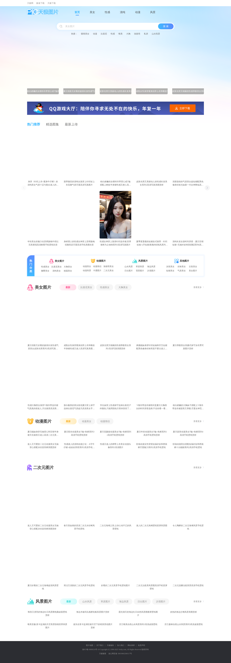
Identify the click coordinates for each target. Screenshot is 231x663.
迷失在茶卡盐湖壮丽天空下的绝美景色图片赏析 (92, 626)
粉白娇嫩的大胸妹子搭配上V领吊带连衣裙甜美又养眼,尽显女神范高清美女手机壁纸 (188, 407)
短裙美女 (170, 271)
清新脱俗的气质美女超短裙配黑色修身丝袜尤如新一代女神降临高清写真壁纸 (188, 184)
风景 (152, 12)
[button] (207, 187)
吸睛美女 (85, 34)
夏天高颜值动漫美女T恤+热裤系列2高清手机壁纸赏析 (115, 433)
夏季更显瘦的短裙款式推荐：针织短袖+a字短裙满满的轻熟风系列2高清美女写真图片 (151, 243)
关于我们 (99, 645)
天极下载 (51, 3)
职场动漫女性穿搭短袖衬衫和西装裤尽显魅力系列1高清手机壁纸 (151, 445)
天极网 (30, 3)
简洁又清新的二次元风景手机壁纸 (79, 585)
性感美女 (45, 267)
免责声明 (141, 645)
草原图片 (105, 601)
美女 (92, 12)
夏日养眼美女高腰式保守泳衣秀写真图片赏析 (188, 347)
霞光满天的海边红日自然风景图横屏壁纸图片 (138, 613)
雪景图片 (140, 271)
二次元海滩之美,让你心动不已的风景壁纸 (115, 527)
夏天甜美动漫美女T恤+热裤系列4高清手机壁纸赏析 (188, 433)
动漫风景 (87, 270)
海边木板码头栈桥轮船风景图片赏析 (92, 612)
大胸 (128, 34)
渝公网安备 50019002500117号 (120, 654)
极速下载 (40, 3)
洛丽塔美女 (108, 266)
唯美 (120, 34)
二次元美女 (108, 270)
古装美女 (193, 266)
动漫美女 (87, 266)
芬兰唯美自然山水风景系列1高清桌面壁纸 (138, 624)
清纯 (122, 12)
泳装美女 (170, 266)
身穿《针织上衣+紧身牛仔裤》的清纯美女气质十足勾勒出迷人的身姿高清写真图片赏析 (43, 184)
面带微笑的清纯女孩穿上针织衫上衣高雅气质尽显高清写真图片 (79, 183)
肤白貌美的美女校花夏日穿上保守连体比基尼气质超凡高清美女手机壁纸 (79, 407)
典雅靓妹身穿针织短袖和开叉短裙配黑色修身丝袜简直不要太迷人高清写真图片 (151, 347)
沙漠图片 (151, 271)
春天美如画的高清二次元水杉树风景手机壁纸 (79, 527)
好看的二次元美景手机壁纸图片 (115, 585)
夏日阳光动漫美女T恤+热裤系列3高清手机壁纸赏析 (79, 433)
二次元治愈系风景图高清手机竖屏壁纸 (151, 587)
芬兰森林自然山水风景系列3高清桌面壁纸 (184, 624)
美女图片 (193, 271)
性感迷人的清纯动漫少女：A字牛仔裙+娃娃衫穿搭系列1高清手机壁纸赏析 (79, 446)
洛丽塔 (137, 34)
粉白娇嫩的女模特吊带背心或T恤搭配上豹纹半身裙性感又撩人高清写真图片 (115, 184)
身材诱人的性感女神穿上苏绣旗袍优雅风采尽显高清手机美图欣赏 (79, 243)
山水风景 (156, 34)
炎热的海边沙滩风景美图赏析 (183, 612)
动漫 (137, 12)
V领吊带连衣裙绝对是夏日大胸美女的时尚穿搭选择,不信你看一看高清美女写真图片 (152, 407)
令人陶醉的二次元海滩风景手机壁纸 (188, 527)
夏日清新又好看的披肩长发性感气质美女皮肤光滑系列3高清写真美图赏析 (43, 347)
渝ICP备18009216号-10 (91, 649)
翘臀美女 (45, 271)
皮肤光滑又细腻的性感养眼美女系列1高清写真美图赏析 (115, 347)
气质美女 (182, 271)
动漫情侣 (97, 266)
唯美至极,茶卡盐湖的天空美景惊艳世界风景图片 (47, 626)
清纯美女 (56, 271)
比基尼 (104, 34)
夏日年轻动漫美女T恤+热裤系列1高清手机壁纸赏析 (152, 433)
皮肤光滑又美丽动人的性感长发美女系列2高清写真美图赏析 (151, 183)
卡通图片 (97, 270)
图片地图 (89, 645)
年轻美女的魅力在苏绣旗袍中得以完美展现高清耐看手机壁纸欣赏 (43, 243)
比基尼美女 (56, 267)
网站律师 (131, 645)
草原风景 (140, 266)
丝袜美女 (182, 266)
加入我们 (120, 645)
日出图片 (128, 271)
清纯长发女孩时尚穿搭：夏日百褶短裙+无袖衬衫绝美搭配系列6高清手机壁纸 (187, 243)
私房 (146, 34)
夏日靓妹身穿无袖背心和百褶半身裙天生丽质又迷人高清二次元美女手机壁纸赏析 (43, 434)
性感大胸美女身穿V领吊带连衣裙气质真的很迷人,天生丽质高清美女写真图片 (43, 407)
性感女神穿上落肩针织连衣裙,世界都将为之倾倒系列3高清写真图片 (115, 243)
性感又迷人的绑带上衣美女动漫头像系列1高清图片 (115, 445)
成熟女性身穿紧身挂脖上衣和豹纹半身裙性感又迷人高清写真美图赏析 (79, 347)
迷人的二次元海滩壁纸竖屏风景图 (151, 525)
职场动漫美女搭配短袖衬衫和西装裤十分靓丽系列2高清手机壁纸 (188, 445)
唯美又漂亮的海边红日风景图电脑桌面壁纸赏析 (47, 613)
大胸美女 (68, 267)
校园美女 (68, 271)
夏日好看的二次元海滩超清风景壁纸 (43, 587)
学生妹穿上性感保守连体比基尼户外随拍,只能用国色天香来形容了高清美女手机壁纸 (115, 407)
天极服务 (110, 645)
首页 (77, 12)
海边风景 (151, 266)
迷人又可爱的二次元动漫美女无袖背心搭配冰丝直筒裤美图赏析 (43, 445)
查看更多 (198, 287)
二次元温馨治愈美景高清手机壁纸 (188, 585)
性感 (107, 12)
